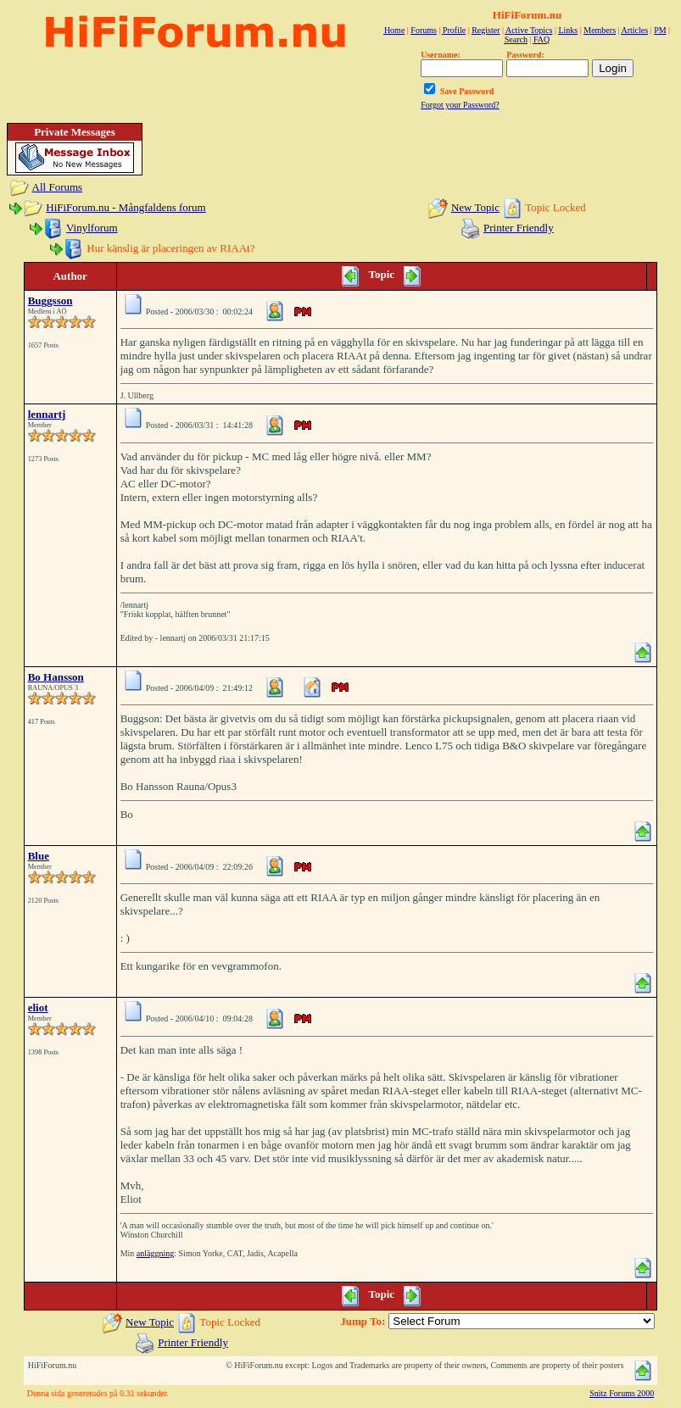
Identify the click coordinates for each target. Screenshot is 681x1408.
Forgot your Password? (460, 104)
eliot (38, 1007)
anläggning (155, 1253)
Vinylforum (92, 227)
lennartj (47, 414)
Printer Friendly (518, 227)
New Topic (475, 207)
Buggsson (50, 300)
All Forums (57, 187)
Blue (38, 855)
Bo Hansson (56, 677)
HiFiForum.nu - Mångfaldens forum (125, 207)
